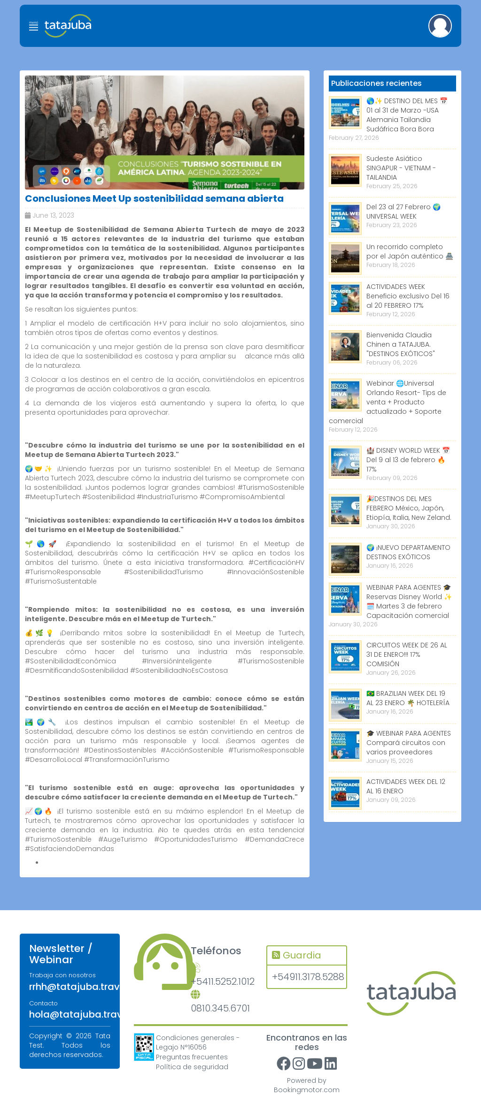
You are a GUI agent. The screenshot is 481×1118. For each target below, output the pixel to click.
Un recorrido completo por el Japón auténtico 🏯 (409, 251)
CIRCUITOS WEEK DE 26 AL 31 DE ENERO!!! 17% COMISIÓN (406, 654)
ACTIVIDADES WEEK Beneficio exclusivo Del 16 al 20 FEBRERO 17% (408, 296)
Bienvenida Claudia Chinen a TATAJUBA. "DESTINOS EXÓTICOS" (400, 344)
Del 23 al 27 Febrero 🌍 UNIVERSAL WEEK (403, 211)
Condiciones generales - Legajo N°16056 (198, 1042)
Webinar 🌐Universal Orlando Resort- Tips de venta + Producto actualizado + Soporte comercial (387, 402)
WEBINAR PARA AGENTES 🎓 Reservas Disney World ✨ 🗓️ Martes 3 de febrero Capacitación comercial (409, 601)
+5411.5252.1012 (222, 975)
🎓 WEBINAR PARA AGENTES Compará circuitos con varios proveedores (408, 743)
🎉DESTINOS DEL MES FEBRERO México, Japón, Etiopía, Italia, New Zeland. (408, 508)
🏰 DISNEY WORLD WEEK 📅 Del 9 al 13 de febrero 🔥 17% (408, 460)
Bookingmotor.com (307, 1090)
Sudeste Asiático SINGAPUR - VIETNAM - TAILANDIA (401, 168)
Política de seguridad (192, 1067)
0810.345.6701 (220, 1002)
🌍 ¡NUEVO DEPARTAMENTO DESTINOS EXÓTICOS (408, 552)
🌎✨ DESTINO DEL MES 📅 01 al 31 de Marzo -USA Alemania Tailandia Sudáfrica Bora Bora (407, 115)
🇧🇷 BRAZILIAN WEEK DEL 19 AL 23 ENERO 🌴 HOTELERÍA (408, 698)
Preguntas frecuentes (192, 1057)
